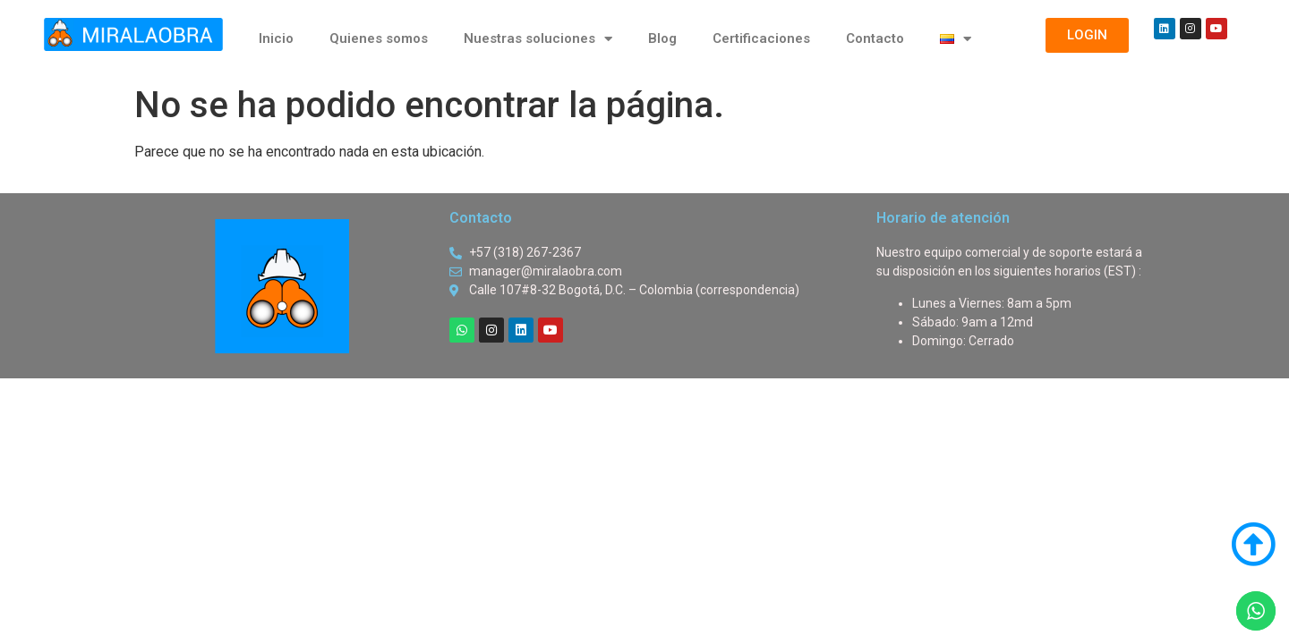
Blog (662, 38)
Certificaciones (761, 38)
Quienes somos (378, 38)
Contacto (875, 38)
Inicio (276, 38)
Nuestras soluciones (538, 39)
